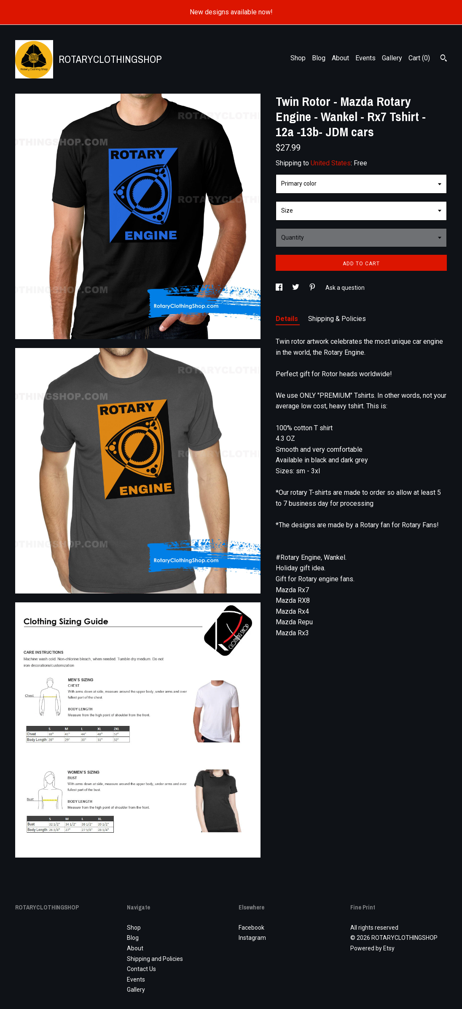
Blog (318, 58)
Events (365, 58)
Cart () (419, 58)
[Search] (444, 59)
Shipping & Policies (337, 319)
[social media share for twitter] (296, 287)
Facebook (251, 927)
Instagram (252, 937)
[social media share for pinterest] (313, 287)
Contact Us (141, 969)
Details (288, 319)
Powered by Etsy (372, 948)
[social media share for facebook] (280, 287)
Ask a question (345, 287)
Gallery (392, 58)
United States (331, 163)
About (340, 58)
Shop (298, 58)
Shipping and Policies (155, 958)
